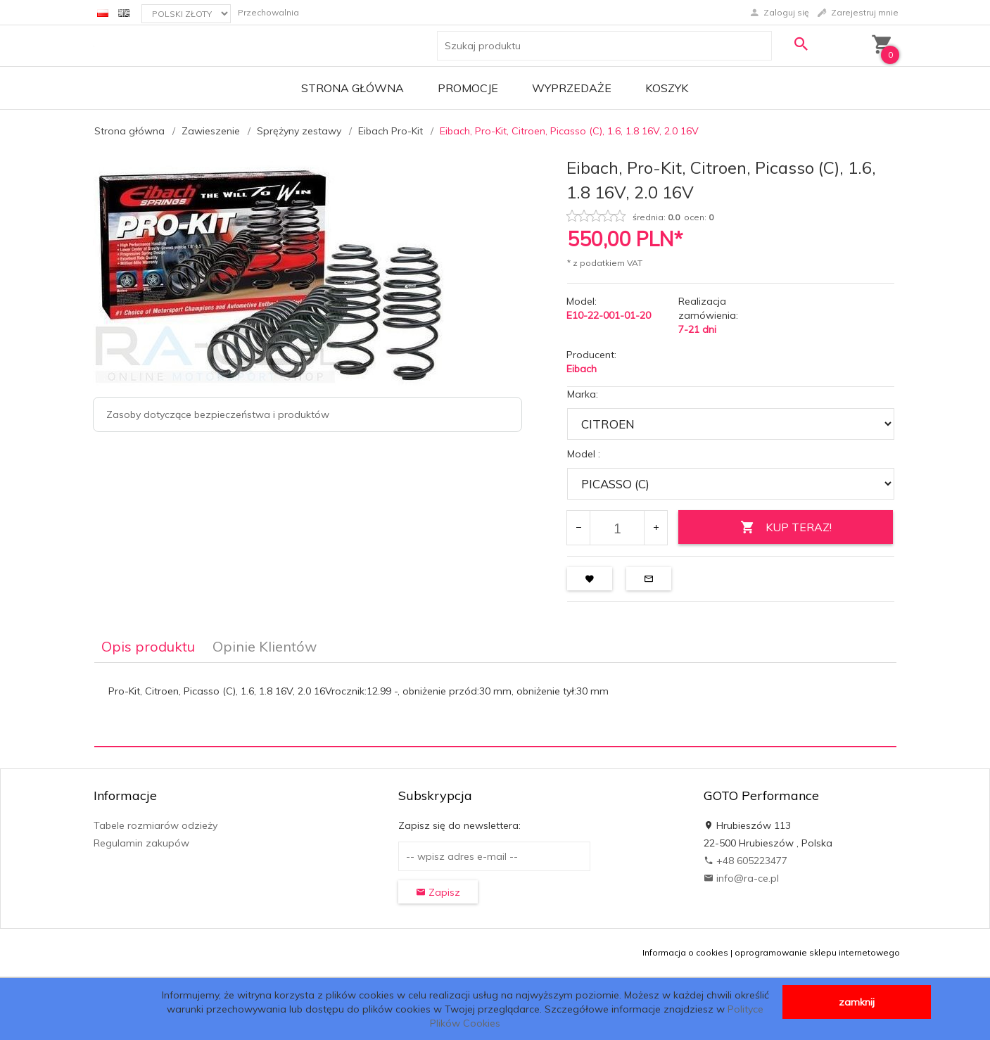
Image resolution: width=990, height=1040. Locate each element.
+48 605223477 (745, 860)
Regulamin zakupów (141, 843)
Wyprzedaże (571, 88)
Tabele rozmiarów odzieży (155, 825)
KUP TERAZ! (786, 527)
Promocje (468, 88)
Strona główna (352, 88)
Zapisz (438, 892)
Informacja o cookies (685, 952)
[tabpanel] (495, 704)
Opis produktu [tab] (148, 646)
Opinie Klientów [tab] (264, 646)
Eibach (581, 368)
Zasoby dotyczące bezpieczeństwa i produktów (217, 414)
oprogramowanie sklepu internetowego (817, 952)
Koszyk (666, 88)
